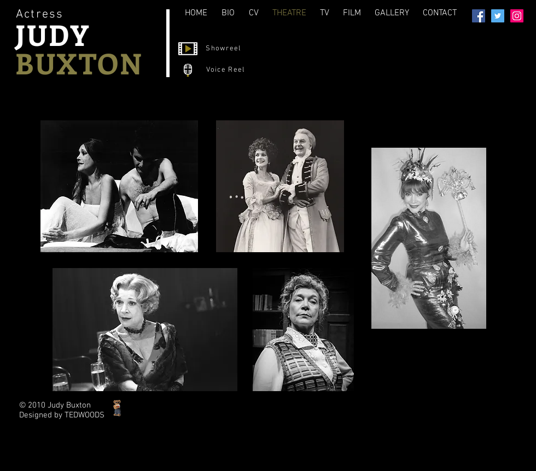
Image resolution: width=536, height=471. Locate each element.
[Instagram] (516, 15)
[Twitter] (497, 15)
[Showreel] (224, 48)
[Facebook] (478, 15)
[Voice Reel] (226, 70)
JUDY (52, 34)
